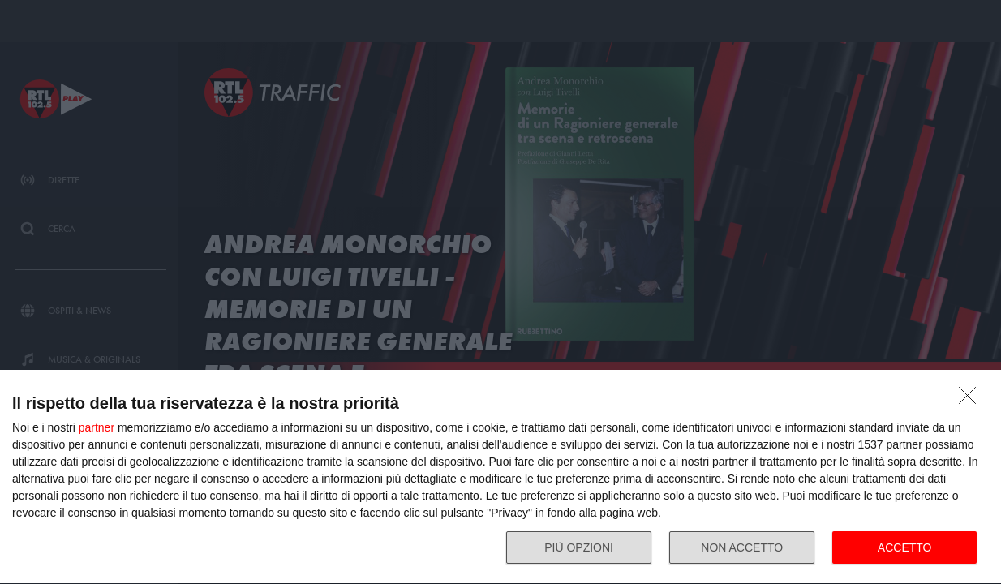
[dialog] (500, 477)
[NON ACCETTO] (972, 400)
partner (96, 427)
